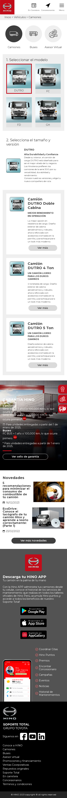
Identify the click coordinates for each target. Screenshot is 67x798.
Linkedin (41, 736)
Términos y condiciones (17, 784)
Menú (61, 7)
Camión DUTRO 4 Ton (41, 266)
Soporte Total (11, 772)
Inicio (7, 17)
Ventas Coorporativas (16, 764)
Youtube (32, 736)
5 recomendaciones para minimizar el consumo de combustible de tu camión (17, 490)
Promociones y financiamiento (22, 760)
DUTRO (19, 90)
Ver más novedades (34, 540)
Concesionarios (47, 7)
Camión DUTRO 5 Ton (40, 326)
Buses (33, 37)
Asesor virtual (11, 757)
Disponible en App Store (33, 623)
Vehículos (20, 17)
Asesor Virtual (53, 37)
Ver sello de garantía (25, 456)
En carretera (10, 776)
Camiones (13, 37)
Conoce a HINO (13, 745)
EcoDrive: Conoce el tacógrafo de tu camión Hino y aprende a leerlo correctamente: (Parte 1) (15, 517)
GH (48, 124)
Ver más (43, 247)
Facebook (23, 736)
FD (19, 124)
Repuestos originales (16, 768)
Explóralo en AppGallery (33, 635)
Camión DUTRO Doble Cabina (41, 203)
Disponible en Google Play (33, 611)
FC (48, 91)
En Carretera (33, 7)
